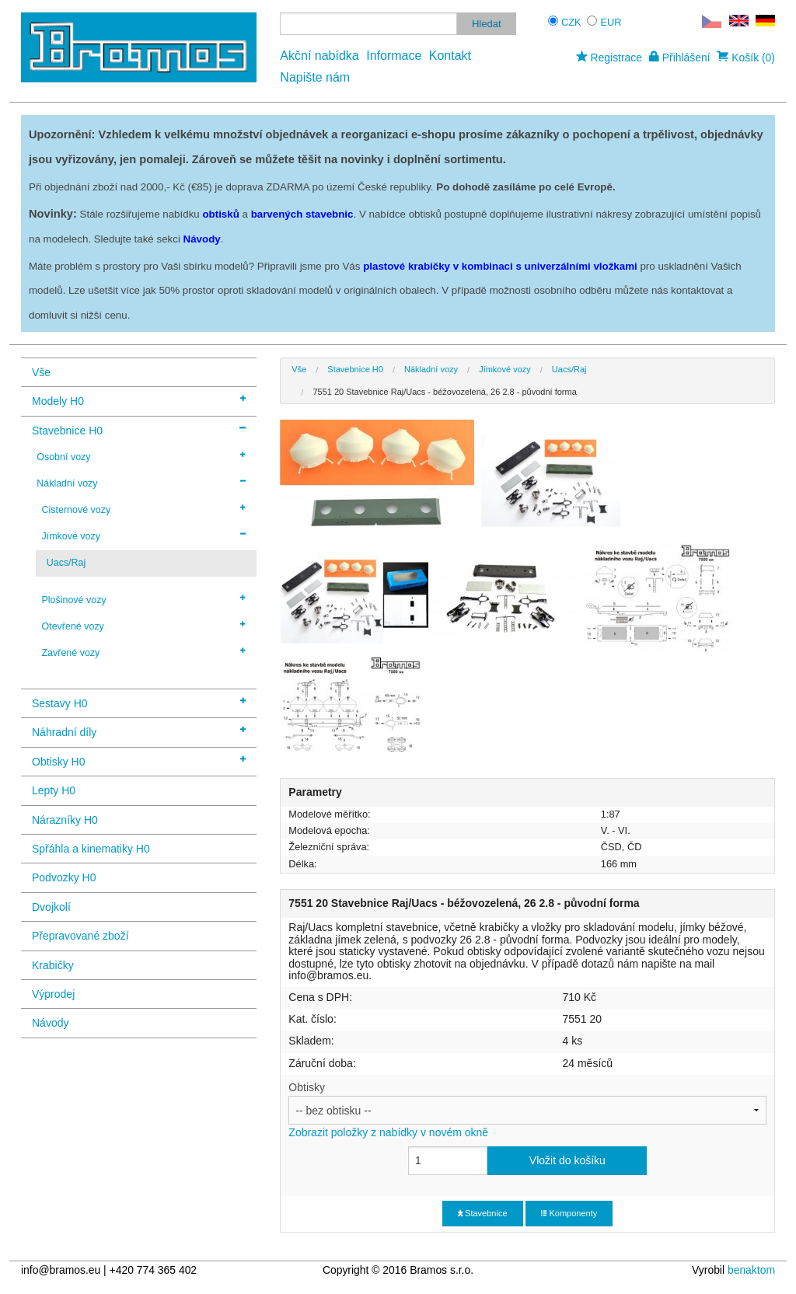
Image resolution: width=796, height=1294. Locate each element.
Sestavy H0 (139, 702)
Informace (393, 55)
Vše (41, 372)
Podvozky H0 (64, 877)
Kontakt (450, 55)
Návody (50, 1023)
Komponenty (569, 1213)
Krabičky (53, 965)
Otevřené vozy (143, 625)
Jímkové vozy (143, 535)
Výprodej (53, 994)
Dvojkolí (51, 907)
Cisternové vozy (143, 509)
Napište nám (315, 77)
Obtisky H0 (139, 760)
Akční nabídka (319, 55)
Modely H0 (139, 399)
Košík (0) (746, 57)
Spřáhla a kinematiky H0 (91, 848)
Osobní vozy (141, 456)
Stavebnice (482, 1213)
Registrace (609, 57)
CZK (571, 22)
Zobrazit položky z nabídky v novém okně (388, 1132)
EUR (611, 22)
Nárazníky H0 (65, 820)
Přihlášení (679, 57)
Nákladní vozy (141, 482)
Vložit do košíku (567, 1160)
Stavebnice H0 (139, 429)
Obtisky (527, 1110)
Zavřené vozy (143, 652)
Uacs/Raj (66, 562)
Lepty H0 (53, 790)
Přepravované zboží (80, 936)
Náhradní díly (139, 731)
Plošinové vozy (143, 599)
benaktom (751, 1270)
